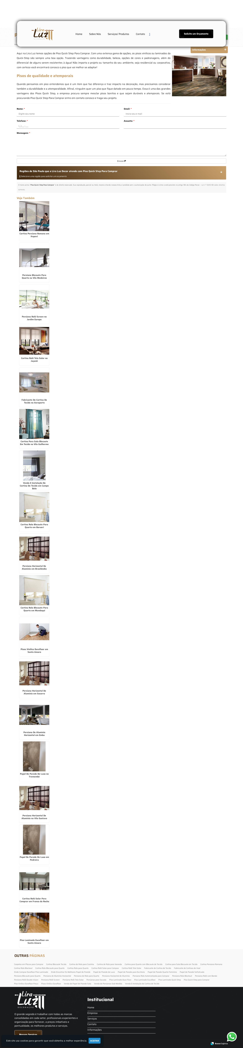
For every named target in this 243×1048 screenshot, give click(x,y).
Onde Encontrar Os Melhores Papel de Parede (70, 972)
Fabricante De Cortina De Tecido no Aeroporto (34, 401)
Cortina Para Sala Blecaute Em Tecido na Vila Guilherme (34, 443)
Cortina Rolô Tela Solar (131, 968)
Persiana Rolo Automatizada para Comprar (151, 975)
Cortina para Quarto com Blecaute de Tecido (143, 964)
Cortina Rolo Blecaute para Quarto (49, 968)
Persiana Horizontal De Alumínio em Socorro (34, 692)
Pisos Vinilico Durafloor (51, 983)
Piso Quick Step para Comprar (196, 979)
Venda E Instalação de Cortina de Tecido (142, 983)
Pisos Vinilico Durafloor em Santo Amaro (34, 651)
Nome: (21, 109)
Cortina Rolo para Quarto (77, 968)
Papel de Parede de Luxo (104, 972)
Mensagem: (23, 133)
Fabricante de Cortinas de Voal (187, 968)
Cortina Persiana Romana (211, 964)
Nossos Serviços (28, 1034)
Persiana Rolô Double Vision (26, 979)
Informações (94, 1030)
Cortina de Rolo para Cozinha (81, 964)
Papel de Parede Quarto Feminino (162, 972)
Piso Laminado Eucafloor (144, 979)
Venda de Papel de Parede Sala (77, 983)
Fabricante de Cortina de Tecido (157, 968)
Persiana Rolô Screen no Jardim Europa (34, 318)
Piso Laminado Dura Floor (120, 979)
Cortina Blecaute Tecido (56, 964)
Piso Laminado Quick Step (169, 979)
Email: (128, 109)
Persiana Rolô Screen (50, 979)
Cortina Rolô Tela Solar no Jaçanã (34, 359)
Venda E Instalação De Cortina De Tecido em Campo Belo (34, 485)
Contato (140, 34)
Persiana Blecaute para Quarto (27, 975)
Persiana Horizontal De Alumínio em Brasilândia (34, 567)
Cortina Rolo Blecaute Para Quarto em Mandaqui (34, 609)
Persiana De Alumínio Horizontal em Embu (34, 734)
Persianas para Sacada (96, 979)
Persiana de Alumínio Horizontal (57, 975)
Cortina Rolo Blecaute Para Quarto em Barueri (34, 526)
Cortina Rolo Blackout (23, 968)
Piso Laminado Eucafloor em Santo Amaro (34, 941)
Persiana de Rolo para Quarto (86, 975)
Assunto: (129, 121)
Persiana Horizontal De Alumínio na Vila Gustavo (34, 817)
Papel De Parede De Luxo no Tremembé (34, 775)
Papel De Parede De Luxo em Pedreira (34, 858)
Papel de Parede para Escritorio (131, 972)
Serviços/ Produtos (118, 34)
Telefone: (22, 121)
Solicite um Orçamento (196, 34)
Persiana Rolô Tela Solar (73, 979)
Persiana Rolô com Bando (206, 975)
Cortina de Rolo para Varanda (109, 964)
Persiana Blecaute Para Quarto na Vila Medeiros (34, 276)
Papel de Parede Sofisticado (192, 972)
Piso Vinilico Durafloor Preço (26, 983)
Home (78, 34)
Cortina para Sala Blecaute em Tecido (181, 964)
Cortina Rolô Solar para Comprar (105, 968)
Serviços (92, 1019)
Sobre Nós (95, 34)
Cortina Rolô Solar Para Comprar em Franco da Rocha (34, 900)
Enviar (121, 161)
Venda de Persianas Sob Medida (108, 983)
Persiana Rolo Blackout (182, 975)
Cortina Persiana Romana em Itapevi (34, 235)
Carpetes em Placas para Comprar (28, 964)
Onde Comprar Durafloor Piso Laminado (31, 972)
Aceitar (94, 1040)
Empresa (92, 1013)
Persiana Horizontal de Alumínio (116, 975)
